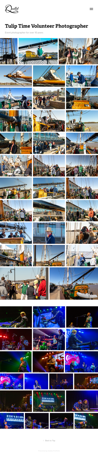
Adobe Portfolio (54, 451)
